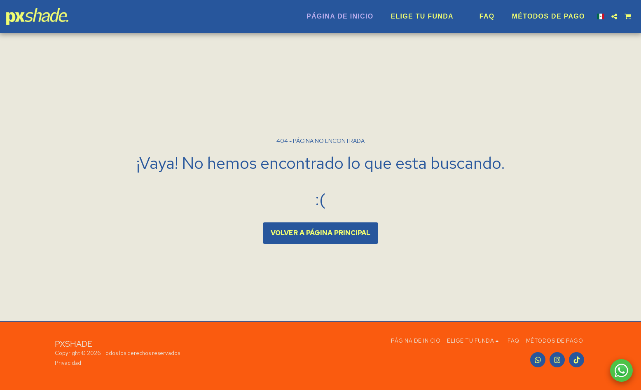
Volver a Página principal (320, 232)
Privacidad (68, 363)
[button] (614, 16)
